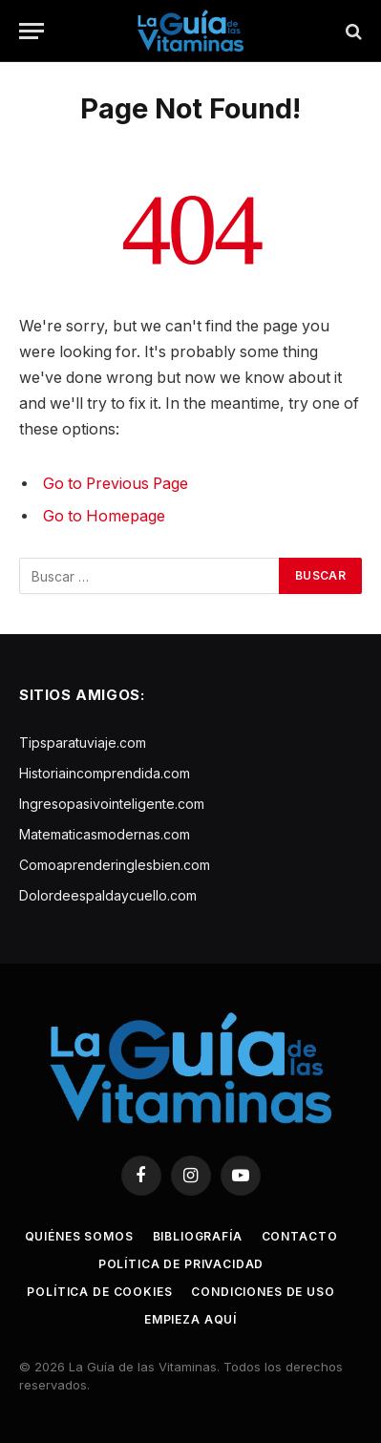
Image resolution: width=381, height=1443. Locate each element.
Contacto (300, 1236)
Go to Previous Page (115, 484)
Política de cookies (99, 1291)
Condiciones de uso (262, 1291)
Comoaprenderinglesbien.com (114, 865)
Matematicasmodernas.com (104, 834)
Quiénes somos (79, 1236)
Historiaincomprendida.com (104, 773)
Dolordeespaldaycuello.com (108, 895)
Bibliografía (198, 1236)
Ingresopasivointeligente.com (111, 804)
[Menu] (31, 31)
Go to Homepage (104, 516)
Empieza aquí (190, 1319)
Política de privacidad (181, 1264)
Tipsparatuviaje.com (82, 742)
